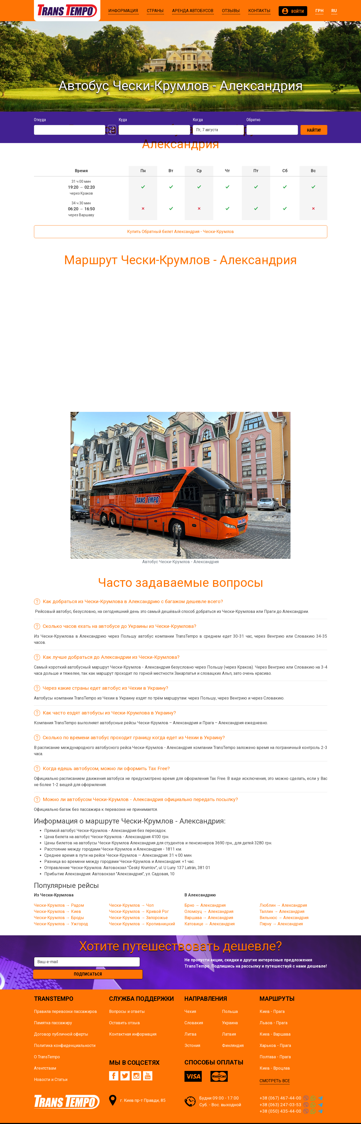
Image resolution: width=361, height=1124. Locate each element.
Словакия (193, 1013)
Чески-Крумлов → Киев (57, 911)
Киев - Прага (272, 1001)
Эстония (192, 1035)
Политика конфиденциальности (64, 1035)
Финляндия (233, 1035)
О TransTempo (47, 1047)
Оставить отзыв (124, 1013)
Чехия (190, 1001)
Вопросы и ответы (127, 1001)
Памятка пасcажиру (53, 1013)
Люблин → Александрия (283, 905)
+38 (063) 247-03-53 (280, 1094)
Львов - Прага (273, 1013)
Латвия (229, 1024)
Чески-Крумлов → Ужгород (61, 923)
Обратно (253, 119)
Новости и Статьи (50, 1069)
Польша (230, 1001)
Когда (198, 119)
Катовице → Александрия (209, 923)
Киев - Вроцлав (275, 1058)
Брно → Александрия (205, 905)
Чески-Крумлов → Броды (59, 917)
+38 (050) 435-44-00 (280, 1101)
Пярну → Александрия (281, 923)
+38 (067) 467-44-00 (280, 1088)
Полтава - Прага (275, 1047)
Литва (190, 1024)
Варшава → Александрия (208, 917)
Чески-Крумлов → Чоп (131, 905)
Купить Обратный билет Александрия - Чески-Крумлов (180, 231)
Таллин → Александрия (282, 911)
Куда (123, 119)
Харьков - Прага (275, 1035)
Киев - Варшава (275, 1024)
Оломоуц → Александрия (208, 911)
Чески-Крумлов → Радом (59, 905)
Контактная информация (132, 1024)
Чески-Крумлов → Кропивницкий (142, 923)
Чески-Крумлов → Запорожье (138, 917)
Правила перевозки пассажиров (65, 1001)
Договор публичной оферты (61, 1024)
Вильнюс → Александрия (284, 917)
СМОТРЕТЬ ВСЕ (275, 1071)
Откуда (40, 119)
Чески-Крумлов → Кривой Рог (139, 911)
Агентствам (45, 1058)
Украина (230, 1013)
